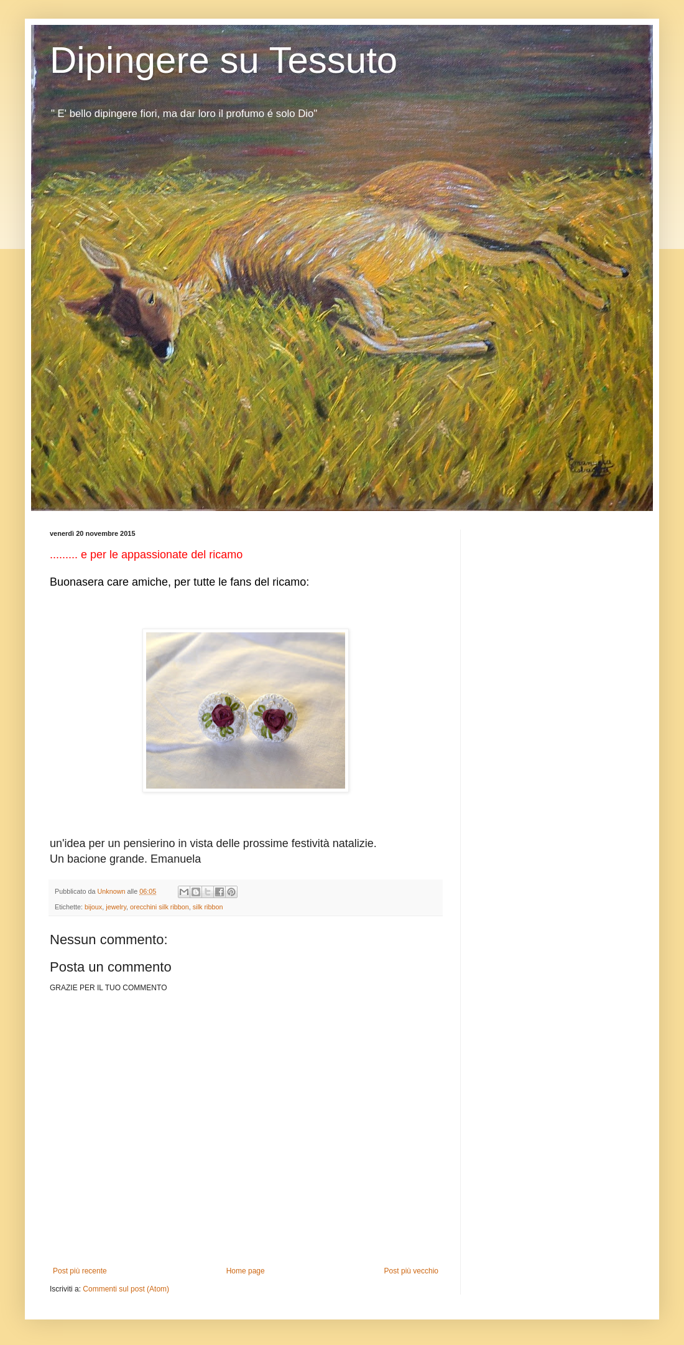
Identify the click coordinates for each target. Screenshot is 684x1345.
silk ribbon (208, 907)
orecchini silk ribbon (159, 907)
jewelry (116, 907)
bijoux (93, 907)
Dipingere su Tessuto (223, 60)
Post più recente (80, 1271)
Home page (245, 1271)
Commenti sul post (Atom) (126, 1289)
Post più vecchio (411, 1271)
